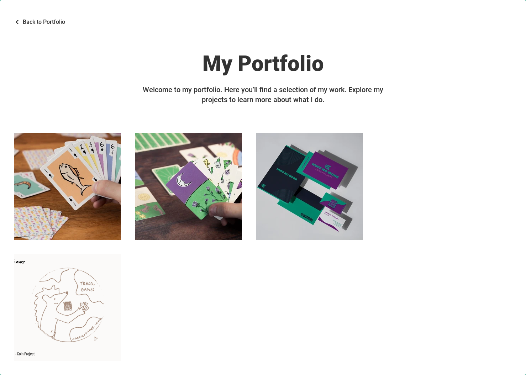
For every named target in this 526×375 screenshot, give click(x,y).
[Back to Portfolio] (39, 22)
